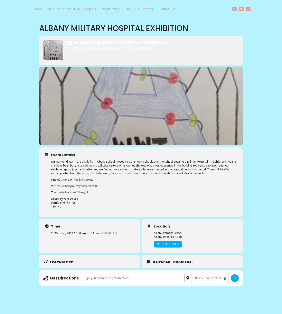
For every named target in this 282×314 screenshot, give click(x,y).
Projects (90, 9)
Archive (149, 9)
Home (37, 9)
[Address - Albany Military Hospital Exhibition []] (132, 284)
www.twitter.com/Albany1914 (72, 198)
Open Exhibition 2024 (63, 9)
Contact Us (167, 9)
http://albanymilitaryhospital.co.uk (76, 192)
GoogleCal (183, 268)
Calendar (161, 268)
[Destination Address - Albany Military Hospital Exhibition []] (210, 284)
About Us (131, 9)
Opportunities (110, 9)
